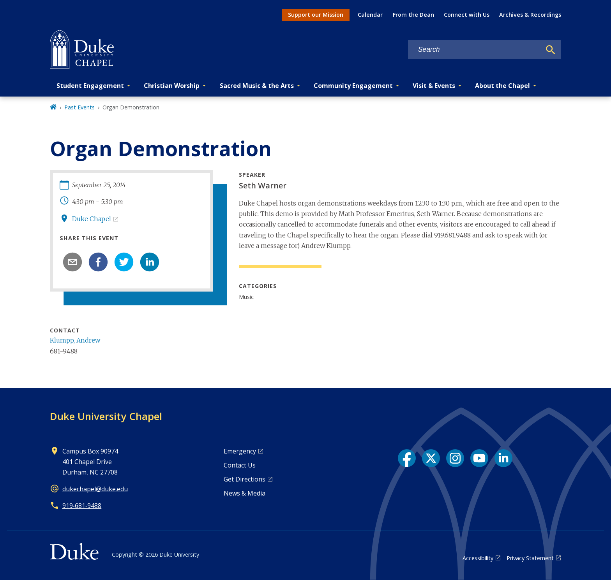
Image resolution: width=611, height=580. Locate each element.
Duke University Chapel (106, 416)
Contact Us (240, 465)
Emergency (240, 451)
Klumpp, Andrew (75, 340)
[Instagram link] (455, 458)
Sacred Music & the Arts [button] (257, 85)
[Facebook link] (407, 458)
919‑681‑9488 (82, 505)
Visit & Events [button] (434, 85)
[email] (72, 262)
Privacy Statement (530, 558)
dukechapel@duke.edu (95, 489)
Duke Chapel (91, 219)
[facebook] (98, 262)
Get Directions (244, 479)
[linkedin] (149, 262)
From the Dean (413, 14)
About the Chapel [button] (502, 85)
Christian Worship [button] (172, 85)
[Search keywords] (474, 50)
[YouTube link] (479, 458)
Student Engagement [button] (90, 85)
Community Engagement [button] (353, 85)
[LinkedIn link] (503, 458)
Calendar (370, 14)
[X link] (431, 458)
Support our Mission (315, 14)
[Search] (550, 49)
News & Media (244, 493)
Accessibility (478, 558)
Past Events (79, 107)
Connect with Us (466, 14)
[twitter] (124, 262)
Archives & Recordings (530, 14)
